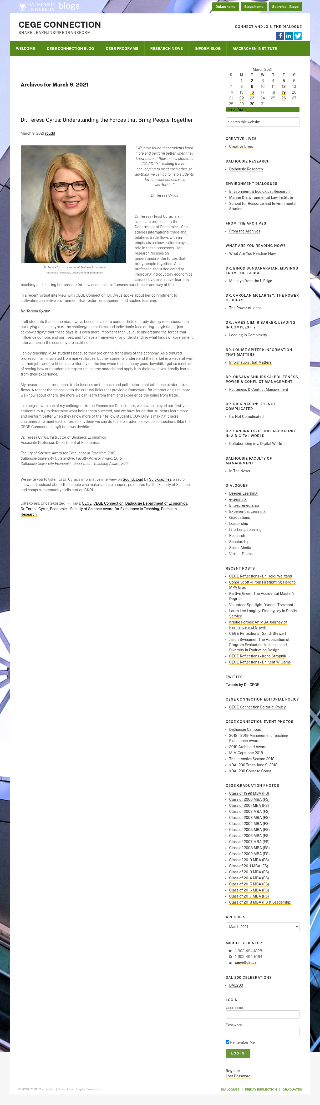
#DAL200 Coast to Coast (250, 771)
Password (234, 1025)
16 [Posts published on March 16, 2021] (252, 92)
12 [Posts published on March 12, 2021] (284, 86)
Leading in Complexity (248, 335)
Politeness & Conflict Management (258, 389)
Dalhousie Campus (245, 729)
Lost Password (238, 1076)
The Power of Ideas (245, 308)
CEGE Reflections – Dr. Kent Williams (260, 662)
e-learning (238, 499)
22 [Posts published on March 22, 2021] (241, 98)
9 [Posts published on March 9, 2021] (252, 86)
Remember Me (240, 1042)
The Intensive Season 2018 (252, 759)
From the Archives (244, 231)
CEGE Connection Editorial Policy (257, 707)
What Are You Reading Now (252, 253)
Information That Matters (250, 362)
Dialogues (230, 1089)
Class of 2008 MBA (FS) (249, 848)
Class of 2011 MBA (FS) (248, 866)
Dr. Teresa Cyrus (34, 509)
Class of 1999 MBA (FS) (249, 793)
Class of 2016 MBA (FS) (249, 890)
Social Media (240, 548)
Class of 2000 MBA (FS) (249, 799)
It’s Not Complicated (246, 416)
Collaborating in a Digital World (255, 444)
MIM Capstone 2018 (246, 753)
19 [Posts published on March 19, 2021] (284, 92)
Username (234, 1008)
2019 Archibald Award (248, 747)
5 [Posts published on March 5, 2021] (284, 81)
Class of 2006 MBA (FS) (249, 836)
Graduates (292, 1089)
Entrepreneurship (244, 505)
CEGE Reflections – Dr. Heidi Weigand (260, 576)
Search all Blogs (285, 7)
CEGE (87, 503)
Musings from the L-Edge (250, 281)
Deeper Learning (243, 493)
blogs (69, 5)
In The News (239, 471)
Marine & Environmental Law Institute (261, 197)
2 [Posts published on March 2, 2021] (252, 81)
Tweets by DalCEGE (243, 685)
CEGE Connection (60, 24)
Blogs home (253, 7)
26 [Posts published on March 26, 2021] (284, 98)
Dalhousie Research (246, 169)
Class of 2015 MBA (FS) (249, 884)
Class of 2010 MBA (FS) (249, 860)
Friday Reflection (261, 1089)
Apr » (241, 109)
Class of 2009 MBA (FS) (249, 854)
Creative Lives (241, 146)
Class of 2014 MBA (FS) (249, 878)
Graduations (239, 517)
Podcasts (169, 509)
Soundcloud (133, 479)
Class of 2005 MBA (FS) (249, 830)
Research (29, 514)
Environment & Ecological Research (259, 191)
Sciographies (160, 479)
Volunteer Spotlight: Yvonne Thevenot (261, 605)
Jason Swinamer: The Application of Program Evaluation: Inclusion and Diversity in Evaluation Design (259, 644)
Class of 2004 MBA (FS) (249, 824)
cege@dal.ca (246, 962)
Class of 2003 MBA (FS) (249, 817)
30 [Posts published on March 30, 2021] (252, 104)
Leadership (238, 523)
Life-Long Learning (245, 530)
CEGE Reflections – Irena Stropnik (257, 656)
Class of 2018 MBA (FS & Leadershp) (260, 902)
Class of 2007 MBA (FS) (249, 842)
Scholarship (239, 542)
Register (233, 1071)
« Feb (230, 109)
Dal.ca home (226, 7)
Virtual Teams (241, 554)
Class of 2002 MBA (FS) (249, 811)
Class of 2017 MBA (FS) (249, 896)
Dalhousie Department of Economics (156, 503)
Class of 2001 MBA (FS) (249, 805)
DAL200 (236, 985)
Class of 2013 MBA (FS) (249, 872)
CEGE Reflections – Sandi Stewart (257, 633)
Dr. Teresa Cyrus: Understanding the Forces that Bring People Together (107, 120)
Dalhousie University (37, 6)
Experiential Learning (247, 511)
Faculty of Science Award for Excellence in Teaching (114, 509)
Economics (59, 509)
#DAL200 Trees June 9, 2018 (253, 765)
